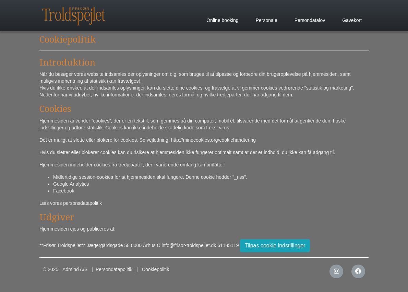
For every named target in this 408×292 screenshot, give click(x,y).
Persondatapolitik (114, 269)
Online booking (222, 20)
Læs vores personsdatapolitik (70, 203)
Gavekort (352, 20)
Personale (266, 20)
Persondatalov (310, 20)
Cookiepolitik (155, 269)
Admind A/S (74, 269)
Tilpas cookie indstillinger (274, 245)
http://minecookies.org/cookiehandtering (213, 140)
